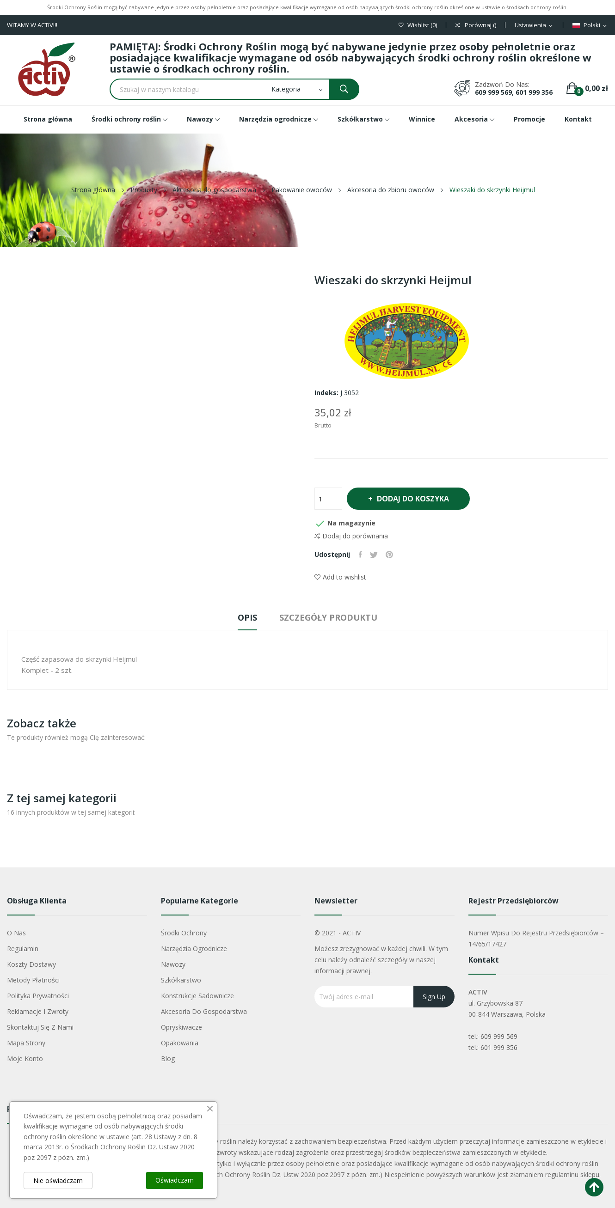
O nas (16, 932)
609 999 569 (498, 1036)
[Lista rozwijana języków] (590, 25)
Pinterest (392, 554)
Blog (168, 1058)
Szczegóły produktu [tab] (332, 617)
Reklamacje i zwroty (37, 1011)
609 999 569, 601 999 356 (514, 92)
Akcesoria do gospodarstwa (204, 1011)
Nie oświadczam (58, 1180)
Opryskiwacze (181, 1027)
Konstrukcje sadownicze (197, 995)
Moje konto (25, 1058)
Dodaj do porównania (351, 536)
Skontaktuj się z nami (40, 1027)
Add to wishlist (340, 577)
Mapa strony (26, 1042)
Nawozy (173, 964)
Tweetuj (375, 554)
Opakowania (179, 1042)
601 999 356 (498, 1047)
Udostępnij (361, 554)
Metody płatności (33, 980)
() (418, 25)
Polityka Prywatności (38, 995)
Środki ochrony (184, 932)
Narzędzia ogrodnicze (194, 948)
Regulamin (22, 948)
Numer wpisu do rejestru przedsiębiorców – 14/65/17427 (536, 938)
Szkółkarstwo (181, 980)
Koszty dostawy (31, 964)
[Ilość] (328, 499)
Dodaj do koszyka (416, 499)
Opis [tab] (243, 617)
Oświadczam (174, 1180)
